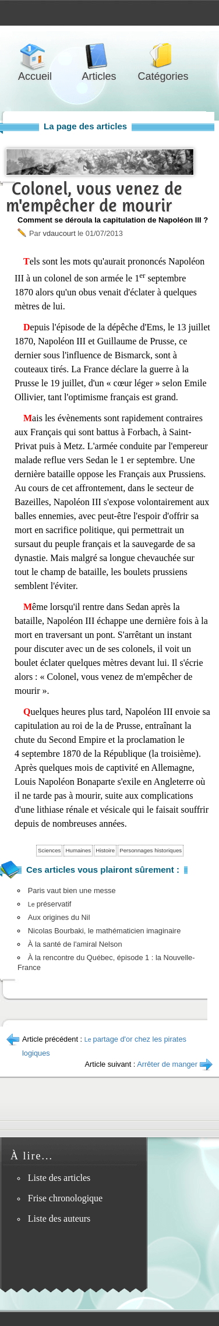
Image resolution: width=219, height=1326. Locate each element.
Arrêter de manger (167, 1064)
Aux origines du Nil (59, 917)
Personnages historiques (150, 850)
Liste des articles (59, 1178)
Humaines (78, 850)
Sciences (49, 850)
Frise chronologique (65, 1198)
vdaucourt (59, 233)
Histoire (105, 850)
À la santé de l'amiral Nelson (75, 944)
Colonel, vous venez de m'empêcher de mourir (94, 197)
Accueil (35, 56)
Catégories (163, 56)
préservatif (50, 904)
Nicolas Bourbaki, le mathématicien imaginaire (104, 930)
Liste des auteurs (59, 1218)
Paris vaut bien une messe (72, 890)
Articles (99, 56)
